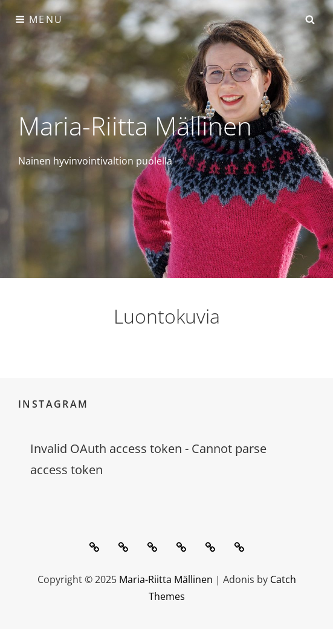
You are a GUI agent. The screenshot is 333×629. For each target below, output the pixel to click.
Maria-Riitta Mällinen (135, 125)
